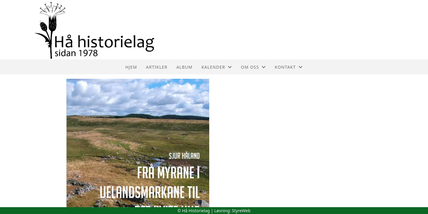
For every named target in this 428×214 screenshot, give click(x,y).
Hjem (131, 67)
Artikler (156, 67)
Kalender (217, 67)
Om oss (253, 67)
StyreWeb (241, 210)
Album (184, 67)
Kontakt (289, 67)
